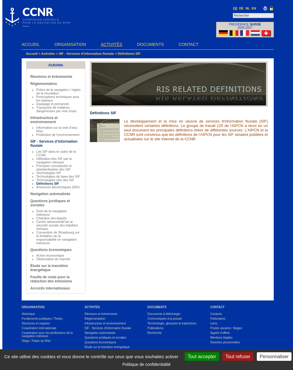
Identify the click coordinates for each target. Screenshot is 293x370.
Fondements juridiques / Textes (42, 318)
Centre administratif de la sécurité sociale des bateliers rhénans (57, 225)
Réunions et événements (51, 77)
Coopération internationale (39, 328)
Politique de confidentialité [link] (146, 364)
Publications (155, 328)
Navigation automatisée (50, 194)
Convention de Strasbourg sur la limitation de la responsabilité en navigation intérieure (57, 238)
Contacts (216, 314)
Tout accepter (202, 356)
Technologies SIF (48, 173)
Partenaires (217, 318)
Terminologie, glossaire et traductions (171, 323)
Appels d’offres (220, 332)
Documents (150, 44)
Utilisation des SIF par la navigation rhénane (53, 160)
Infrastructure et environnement (44, 120)
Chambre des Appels (51, 218)
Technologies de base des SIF (58, 176)
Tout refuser (237, 356)
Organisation (70, 44)
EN (254, 8)
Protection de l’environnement (57, 134)
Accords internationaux (50, 288)
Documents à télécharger (164, 314)
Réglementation (43, 84)
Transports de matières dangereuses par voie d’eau (56, 109)
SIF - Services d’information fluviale (86, 53)
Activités (111, 44)
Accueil (31, 44)
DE (241, 8)
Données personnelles (225, 342)
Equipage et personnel (52, 104)
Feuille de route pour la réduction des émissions (51, 279)
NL (248, 8)
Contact (189, 44)
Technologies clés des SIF (55, 180)
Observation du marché (53, 259)
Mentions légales (221, 337)
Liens (213, 323)
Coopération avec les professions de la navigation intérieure (47, 334)
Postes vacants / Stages (226, 328)
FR (235, 8)
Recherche (154, 332)
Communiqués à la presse (164, 318)
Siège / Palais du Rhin (36, 340)
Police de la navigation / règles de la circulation (58, 91)
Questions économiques (50, 250)
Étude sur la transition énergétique (49, 268)
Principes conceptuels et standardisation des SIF (53, 167)
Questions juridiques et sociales (105, 337)
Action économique (50, 255)
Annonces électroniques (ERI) (57, 187)
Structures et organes (36, 323)
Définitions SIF (129, 53)
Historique (28, 314)
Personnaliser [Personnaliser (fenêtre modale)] (274, 356)
